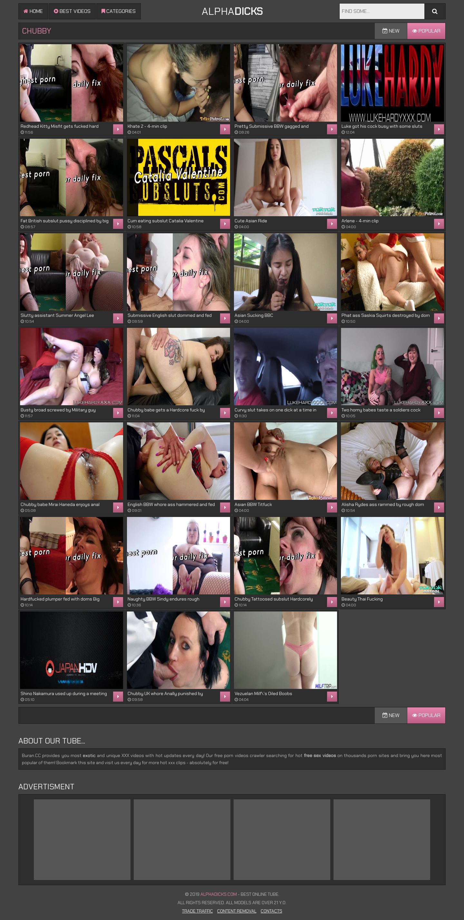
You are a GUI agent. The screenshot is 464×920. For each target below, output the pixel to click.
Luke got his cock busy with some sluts (382, 126)
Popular (426, 30)
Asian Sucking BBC (254, 315)
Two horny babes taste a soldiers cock (381, 410)
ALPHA (232, 11)
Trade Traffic (197, 911)
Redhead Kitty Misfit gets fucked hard (60, 126)
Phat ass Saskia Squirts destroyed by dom (386, 315)
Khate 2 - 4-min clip (147, 126)
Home (33, 11)
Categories (119, 11)
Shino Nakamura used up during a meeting (64, 693)
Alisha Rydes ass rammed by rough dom (383, 504)
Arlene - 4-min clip (360, 221)
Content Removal (236, 911)
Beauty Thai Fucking (362, 599)
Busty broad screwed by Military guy (58, 410)
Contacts (271, 911)
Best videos (72, 11)
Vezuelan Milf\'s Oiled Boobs (263, 693)
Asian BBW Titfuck (253, 504)
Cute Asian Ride (251, 221)
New (391, 30)
